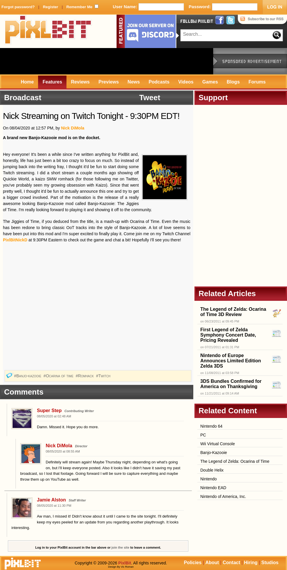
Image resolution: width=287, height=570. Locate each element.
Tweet (149, 97)
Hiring (250, 562)
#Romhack (85, 375)
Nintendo (208, 479)
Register (50, 7)
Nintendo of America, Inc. (223, 496)
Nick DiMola (72, 128)
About (212, 562)
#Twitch (104, 375)
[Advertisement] (106, 61)
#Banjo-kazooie (28, 375)
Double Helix (211, 470)
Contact (231, 562)
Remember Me (79, 7)
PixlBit (48, 31)
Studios (270, 562)
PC (203, 435)
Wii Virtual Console (217, 443)
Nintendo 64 (211, 426)
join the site (120, 547)
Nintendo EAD (213, 487)
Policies (192, 562)
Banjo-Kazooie (213, 452)
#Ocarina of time (59, 375)
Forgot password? (18, 7)
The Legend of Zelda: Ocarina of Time (234, 461)
